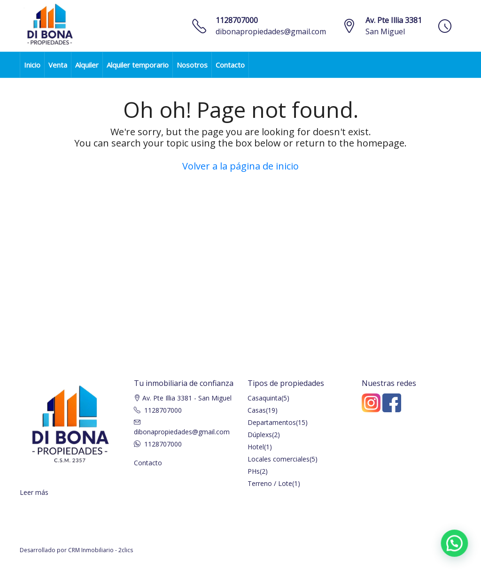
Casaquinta (264, 397)
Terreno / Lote (270, 483)
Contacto (230, 64)
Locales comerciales (279, 458)
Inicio (32, 64)
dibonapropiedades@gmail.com (271, 31)
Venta (57, 64)
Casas (257, 410)
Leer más (34, 492)
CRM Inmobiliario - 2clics (100, 550)
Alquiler (87, 64)
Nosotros (192, 64)
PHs (254, 471)
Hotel (256, 446)
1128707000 (237, 20)
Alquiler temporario (138, 64)
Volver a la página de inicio (240, 166)
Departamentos (272, 422)
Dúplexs (260, 434)
